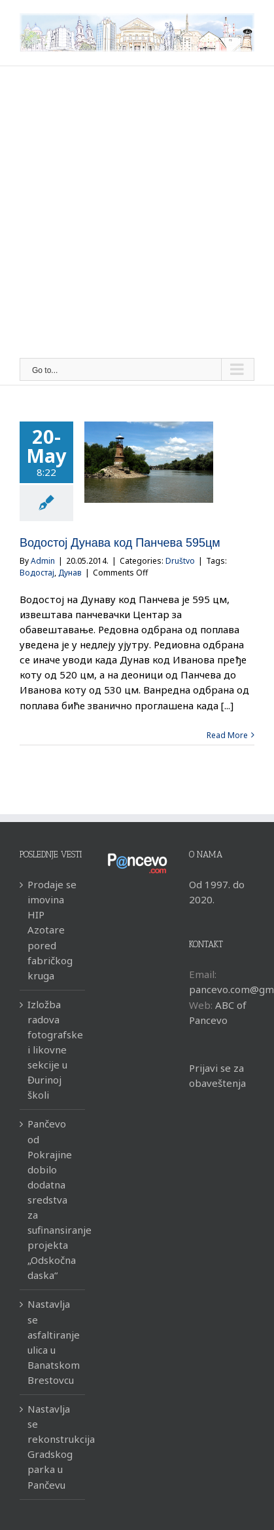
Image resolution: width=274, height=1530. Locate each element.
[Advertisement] (137, 214)
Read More (227, 735)
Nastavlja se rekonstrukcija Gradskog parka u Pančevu (52, 1446)
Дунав (70, 572)
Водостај (37, 572)
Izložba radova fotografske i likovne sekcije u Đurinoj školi (52, 1050)
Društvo (180, 560)
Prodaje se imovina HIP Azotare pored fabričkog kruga (52, 930)
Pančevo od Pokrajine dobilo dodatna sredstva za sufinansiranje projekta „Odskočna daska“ (52, 1199)
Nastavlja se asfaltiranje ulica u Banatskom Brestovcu (52, 1341)
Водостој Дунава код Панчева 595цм (120, 542)
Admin (43, 560)
